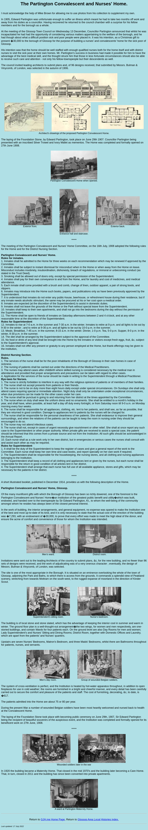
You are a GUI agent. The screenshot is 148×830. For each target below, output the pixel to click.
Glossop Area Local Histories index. (98, 819)
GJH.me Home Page (53, 819)
